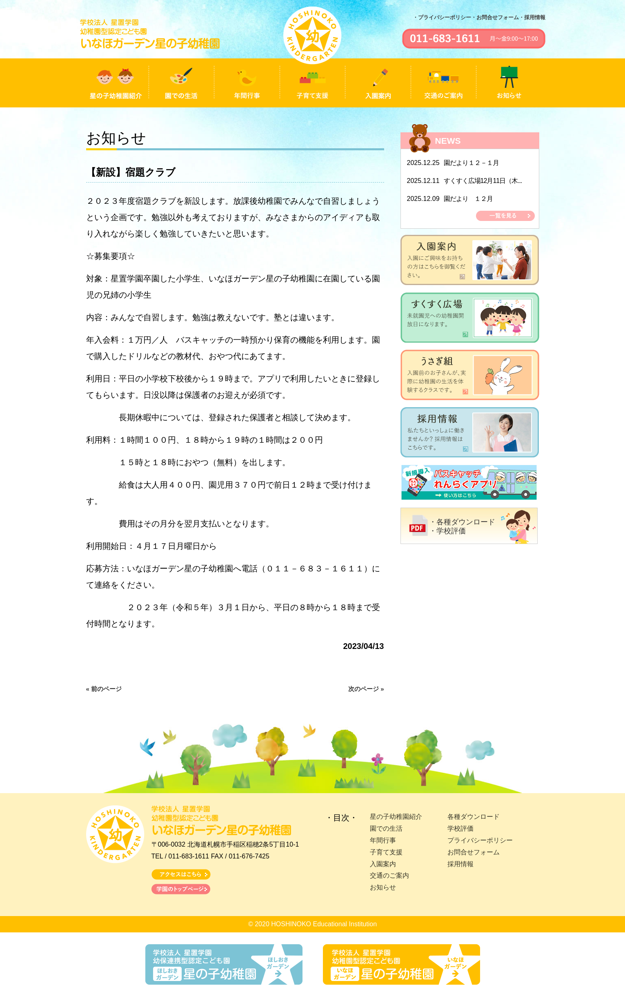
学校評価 (460, 828)
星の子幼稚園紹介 (396, 816)
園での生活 (386, 828)
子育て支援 (386, 852)
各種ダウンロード (473, 816)
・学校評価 (447, 531)
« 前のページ (104, 688)
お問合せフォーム (473, 852)
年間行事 (383, 840)
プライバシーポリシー (480, 840)
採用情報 (460, 864)
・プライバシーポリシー (442, 17)
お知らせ (383, 887)
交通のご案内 (389, 875)
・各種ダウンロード (462, 522)
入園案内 (383, 864)
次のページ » (366, 688)
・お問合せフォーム (495, 17)
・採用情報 (532, 17)
